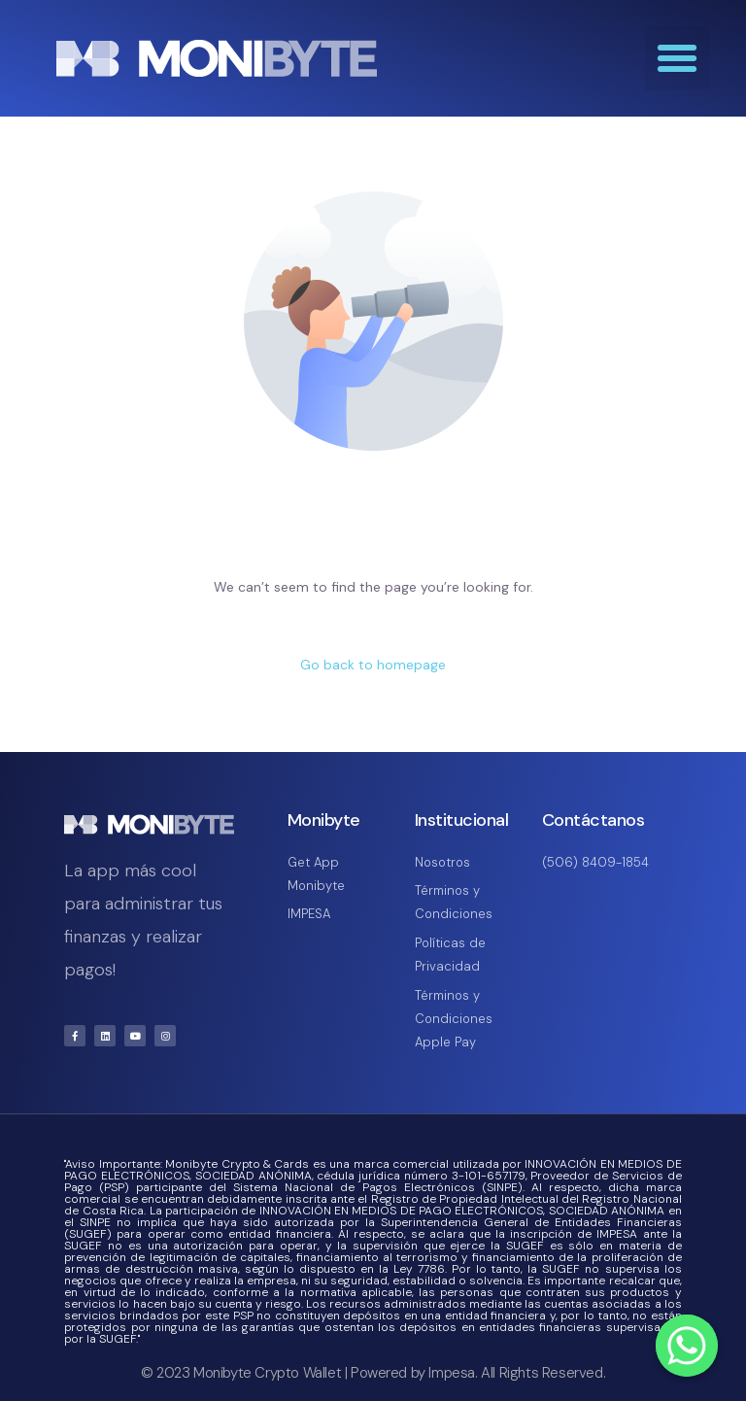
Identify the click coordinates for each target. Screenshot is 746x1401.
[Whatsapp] (687, 1346)
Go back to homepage (373, 664)
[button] (677, 58)
